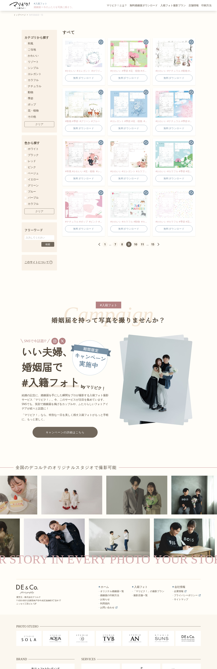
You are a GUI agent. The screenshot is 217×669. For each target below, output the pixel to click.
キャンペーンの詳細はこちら (65, 432)
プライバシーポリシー (187, 595)
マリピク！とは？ (117, 5)
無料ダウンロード (83, 77)
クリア (39, 124)
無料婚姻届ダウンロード (144, 5)
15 (152, 244)
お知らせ (105, 599)
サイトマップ (181, 599)
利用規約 (105, 603)
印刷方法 (206, 5)
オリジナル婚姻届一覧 (112, 591)
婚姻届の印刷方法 (109, 595)
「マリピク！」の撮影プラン (148, 591)
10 (135, 244)
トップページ (20, 14)
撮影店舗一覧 (140, 595)
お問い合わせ (108, 607)
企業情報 (180, 591)
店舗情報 (194, 5)
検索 (47, 244)
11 (142, 244)
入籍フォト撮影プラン (173, 5)
